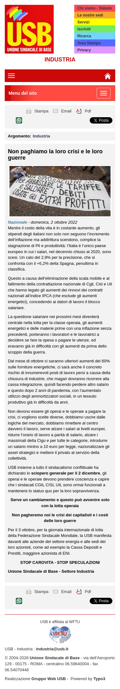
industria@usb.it (52, 649)
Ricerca (84, 36)
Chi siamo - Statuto (94, 8)
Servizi (83, 22)
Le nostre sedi (90, 15)
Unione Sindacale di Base (55, 657)
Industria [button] (41, 136)
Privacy (84, 50)
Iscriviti (84, 29)
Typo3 (99, 678)
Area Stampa (88, 43)
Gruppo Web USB (49, 678)
